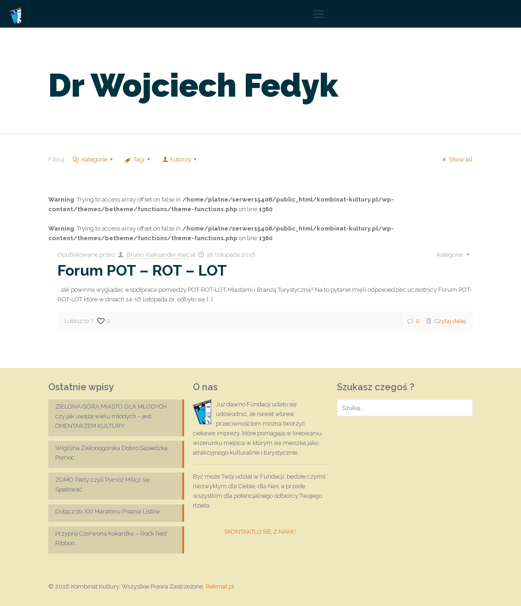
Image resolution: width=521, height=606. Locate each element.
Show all (456, 159)
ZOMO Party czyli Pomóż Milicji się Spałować (102, 484)
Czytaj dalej (450, 320)
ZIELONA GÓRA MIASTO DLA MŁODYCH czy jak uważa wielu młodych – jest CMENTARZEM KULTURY (111, 416)
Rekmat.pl (220, 586)
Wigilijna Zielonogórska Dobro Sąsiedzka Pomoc (111, 452)
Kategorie (93, 159)
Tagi (138, 159)
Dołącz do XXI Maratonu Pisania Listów (107, 511)
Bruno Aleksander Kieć (158, 254)
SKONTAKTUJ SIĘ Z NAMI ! (260, 531)
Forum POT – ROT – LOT (142, 270)
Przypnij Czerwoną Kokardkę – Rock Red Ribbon (111, 538)
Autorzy (180, 159)
